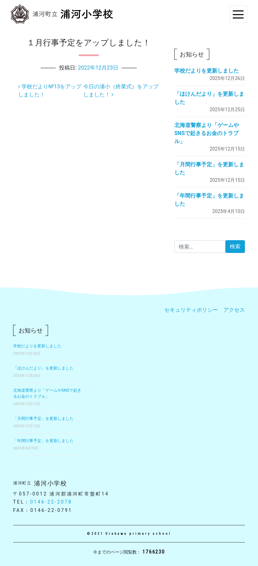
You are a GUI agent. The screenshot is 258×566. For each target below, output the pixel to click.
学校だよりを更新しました (206, 71)
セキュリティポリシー (191, 310)
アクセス (234, 310)
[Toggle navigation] (238, 14)
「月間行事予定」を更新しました (43, 418)
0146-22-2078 (51, 502)
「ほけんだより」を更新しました (43, 368)
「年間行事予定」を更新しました (43, 440)
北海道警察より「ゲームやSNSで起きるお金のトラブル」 (206, 133)
